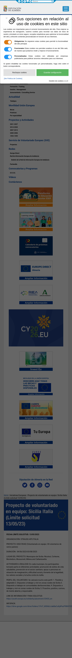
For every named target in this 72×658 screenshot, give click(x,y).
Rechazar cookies (19, 72)
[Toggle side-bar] (66, 8)
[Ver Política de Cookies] (13, 78)
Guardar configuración (52, 72)
